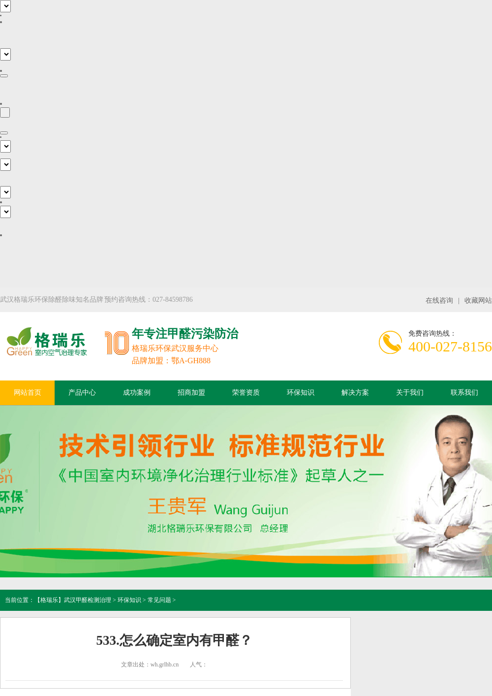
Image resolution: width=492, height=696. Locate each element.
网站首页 (27, 392)
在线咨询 (439, 300)
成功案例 (137, 392)
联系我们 (464, 392)
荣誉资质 (246, 392)
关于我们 (410, 392)
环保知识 (300, 392)
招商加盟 (191, 392)
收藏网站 (478, 300)
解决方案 (355, 392)
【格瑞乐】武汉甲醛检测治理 (72, 600)
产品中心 (82, 392)
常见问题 (159, 600)
